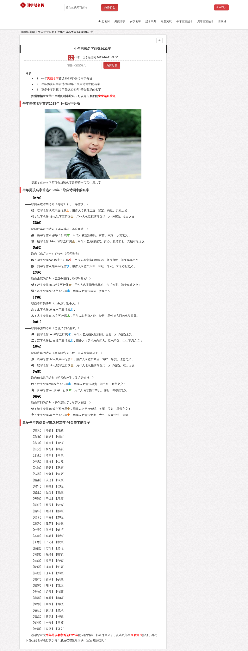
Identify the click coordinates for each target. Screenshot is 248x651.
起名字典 (150, 21)
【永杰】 (37, 297)
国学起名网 (28, 32)
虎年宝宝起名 (205, 21)
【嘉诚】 (37, 222)
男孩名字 (119, 21)
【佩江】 (37, 322)
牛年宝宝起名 (184, 21)
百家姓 (222, 21)
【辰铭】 (37, 346)
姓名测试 (166, 21)
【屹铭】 (37, 198)
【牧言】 (37, 371)
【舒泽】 (37, 272)
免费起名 (109, 7)
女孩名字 (135, 21)
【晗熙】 (37, 247)
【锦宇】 (37, 396)
